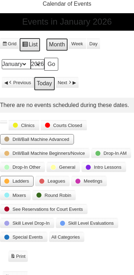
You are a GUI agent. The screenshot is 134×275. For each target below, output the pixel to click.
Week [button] (77, 44)
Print (17, 257)
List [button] (30, 45)
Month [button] (57, 45)
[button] (3, 122)
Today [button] (44, 84)
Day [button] (93, 44)
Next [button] (65, 82)
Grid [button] (9, 44)
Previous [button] (19, 82)
